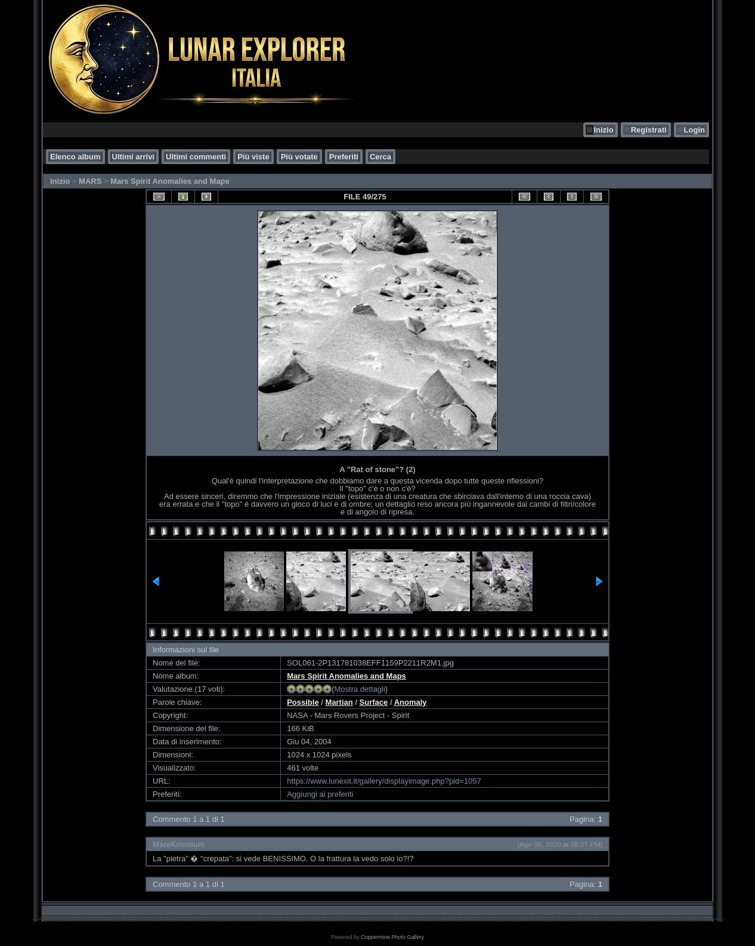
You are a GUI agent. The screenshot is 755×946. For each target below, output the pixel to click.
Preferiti (343, 156)
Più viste (253, 156)
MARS (90, 181)
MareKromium (179, 844)
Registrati (649, 129)
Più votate (299, 156)
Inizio (603, 129)
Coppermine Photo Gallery (392, 937)
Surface (374, 702)
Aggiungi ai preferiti (320, 794)
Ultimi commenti (196, 156)
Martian (339, 702)
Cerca (380, 156)
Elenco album (75, 156)
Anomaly (410, 702)
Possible (302, 702)
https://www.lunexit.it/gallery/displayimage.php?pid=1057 (384, 780)
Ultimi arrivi (133, 156)
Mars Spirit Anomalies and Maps (170, 181)
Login (694, 129)
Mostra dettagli (360, 689)
